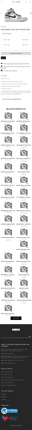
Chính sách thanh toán (7, 382)
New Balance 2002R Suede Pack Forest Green (8, 158)
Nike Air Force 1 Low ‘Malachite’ (23, 185)
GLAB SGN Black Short (24, 171)
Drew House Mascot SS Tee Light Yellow (23, 249)
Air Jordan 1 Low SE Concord (23, 237)
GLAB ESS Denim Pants (24, 274)
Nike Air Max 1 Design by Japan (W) (23, 158)
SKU (2, 78)
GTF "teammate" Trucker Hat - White (23, 197)
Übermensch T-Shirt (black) (8, 274)
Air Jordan (3, 26)
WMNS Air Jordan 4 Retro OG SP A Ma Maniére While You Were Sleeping (8, 133)
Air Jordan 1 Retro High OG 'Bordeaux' (8, 171)
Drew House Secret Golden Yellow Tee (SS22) (23, 261)
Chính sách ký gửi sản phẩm (8, 385)
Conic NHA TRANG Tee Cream (23, 300)
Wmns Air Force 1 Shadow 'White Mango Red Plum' (23, 210)
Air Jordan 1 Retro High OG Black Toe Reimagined (23, 121)
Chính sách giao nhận (7, 377)
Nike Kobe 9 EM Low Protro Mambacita (8, 288)
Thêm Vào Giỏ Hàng (16, 53)
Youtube (3, 399)
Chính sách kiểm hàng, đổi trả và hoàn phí (12, 380)
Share (3, 58)
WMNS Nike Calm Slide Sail (8, 300)
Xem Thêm (16, 318)
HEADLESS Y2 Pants (24, 288)
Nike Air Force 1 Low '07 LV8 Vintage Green (8, 185)
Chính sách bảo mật (6, 374)
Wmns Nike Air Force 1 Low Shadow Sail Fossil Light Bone (8, 210)
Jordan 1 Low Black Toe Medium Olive (8, 145)
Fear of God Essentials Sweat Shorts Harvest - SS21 (8, 261)
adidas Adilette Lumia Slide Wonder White (8, 313)
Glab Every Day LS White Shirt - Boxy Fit (8, 237)
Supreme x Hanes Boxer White (8, 224)
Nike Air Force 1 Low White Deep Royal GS (23, 224)
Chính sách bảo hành (7, 371)
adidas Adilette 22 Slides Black (8, 197)
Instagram (4, 396)
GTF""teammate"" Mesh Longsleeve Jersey (23, 133)
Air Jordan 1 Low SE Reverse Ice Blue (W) (8, 121)
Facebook (3, 394)
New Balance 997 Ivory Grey (23, 145)
